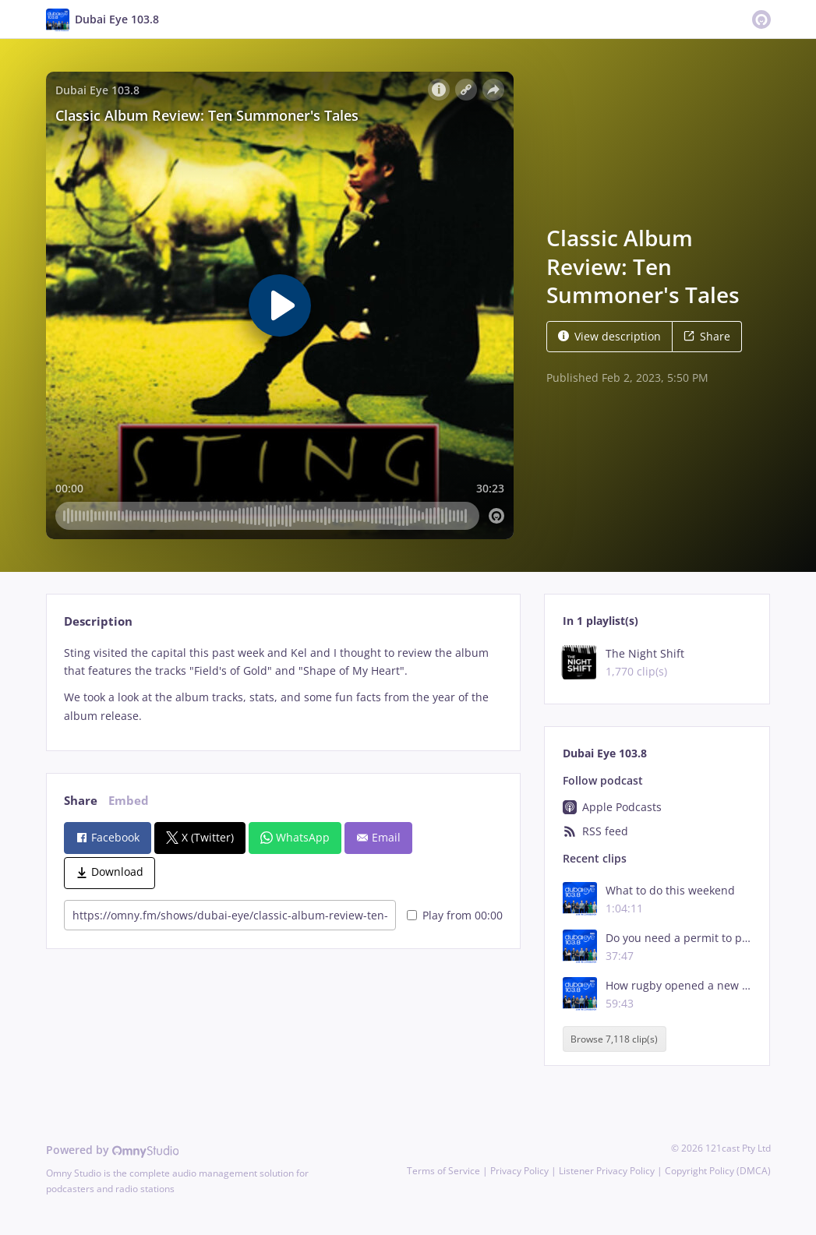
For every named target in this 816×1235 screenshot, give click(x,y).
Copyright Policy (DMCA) (718, 1170)
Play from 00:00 (455, 915)
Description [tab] (98, 621)
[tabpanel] (283, 684)
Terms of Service (443, 1170)
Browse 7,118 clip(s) (614, 1039)
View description (609, 336)
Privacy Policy (519, 1170)
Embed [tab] (128, 800)
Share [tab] (80, 800)
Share (707, 336)
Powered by (112, 1149)
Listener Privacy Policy (607, 1170)
